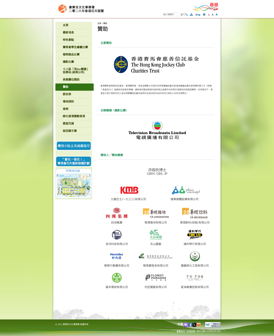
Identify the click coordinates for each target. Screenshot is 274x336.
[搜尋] (171, 14)
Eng (198, 14)
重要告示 (181, 331)
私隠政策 (191, 331)
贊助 (105, 23)
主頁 (99, 23)
